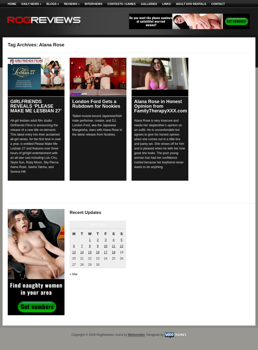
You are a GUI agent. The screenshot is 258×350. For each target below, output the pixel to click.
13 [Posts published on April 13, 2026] (74, 252)
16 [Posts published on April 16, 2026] (97, 252)
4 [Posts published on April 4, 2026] (114, 240)
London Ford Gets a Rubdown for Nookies (96, 104)
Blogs (52, 3)
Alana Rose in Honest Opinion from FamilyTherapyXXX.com (160, 106)
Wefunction (136, 335)
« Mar (74, 274)
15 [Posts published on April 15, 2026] (90, 252)
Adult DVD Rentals (191, 3)
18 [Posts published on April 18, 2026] (113, 252)
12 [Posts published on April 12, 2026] (121, 246)
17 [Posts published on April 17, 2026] (105, 252)
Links (166, 3)
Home (12, 3)
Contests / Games (122, 3)
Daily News (31, 3)
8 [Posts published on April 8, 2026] (90, 246)
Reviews (71, 3)
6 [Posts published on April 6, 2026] (74, 246)
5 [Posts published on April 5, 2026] (122, 240)
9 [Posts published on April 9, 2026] (98, 246)
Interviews (93, 3)
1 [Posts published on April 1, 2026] (90, 240)
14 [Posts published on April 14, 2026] (82, 252)
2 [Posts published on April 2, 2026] (98, 240)
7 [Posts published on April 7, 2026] (82, 246)
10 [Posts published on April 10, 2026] (105, 246)
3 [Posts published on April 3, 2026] (106, 240)
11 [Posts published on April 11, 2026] (113, 246)
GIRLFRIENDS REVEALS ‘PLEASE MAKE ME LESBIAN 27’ (36, 106)
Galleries (149, 3)
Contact (218, 3)
